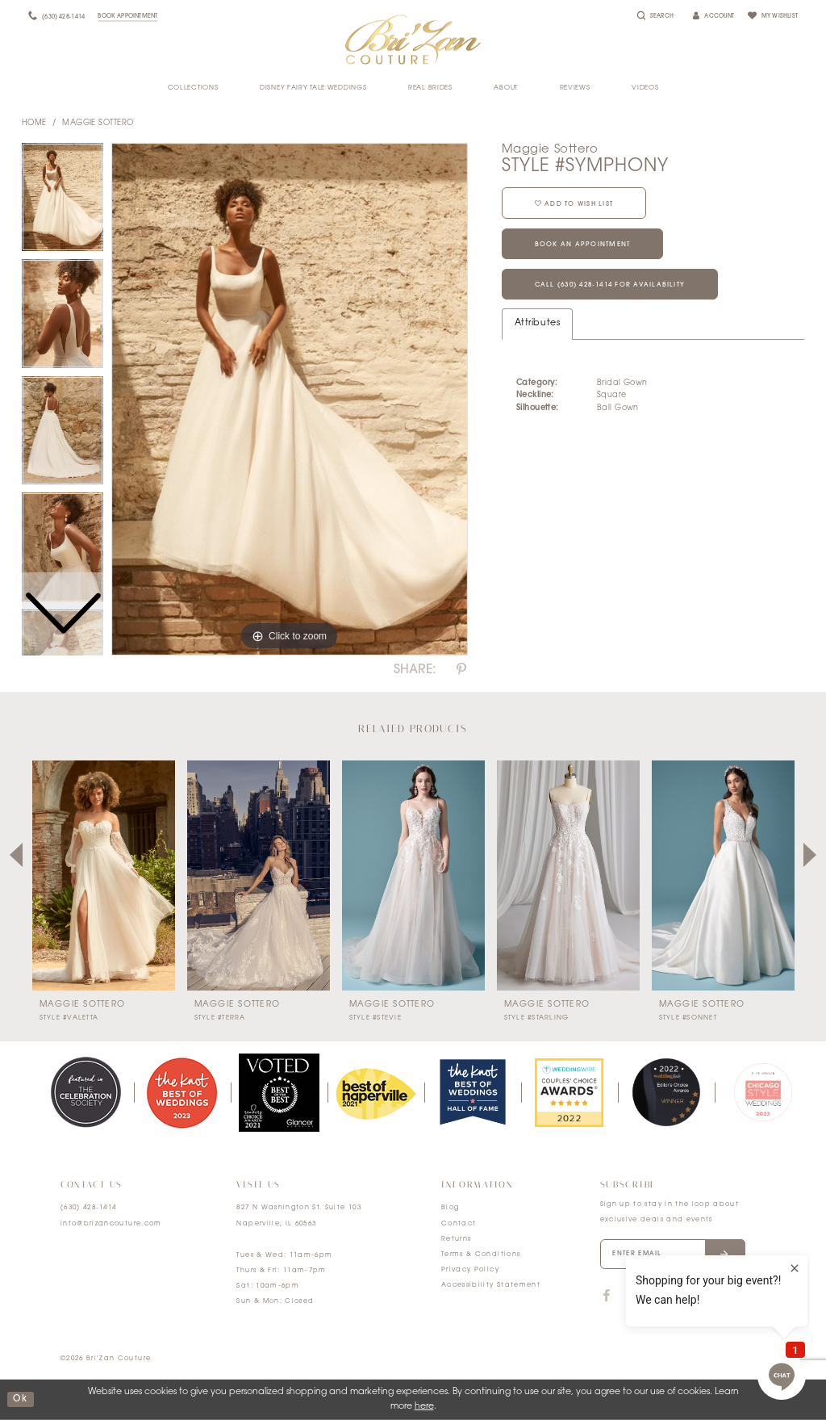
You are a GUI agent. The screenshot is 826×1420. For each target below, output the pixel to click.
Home (34, 123)
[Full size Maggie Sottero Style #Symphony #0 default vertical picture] (289, 400)
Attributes (537, 323)
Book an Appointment (583, 244)
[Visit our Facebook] (606, 1296)
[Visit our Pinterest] (700, 1296)
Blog (450, 1207)
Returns (456, 1239)
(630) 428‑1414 (88, 1207)
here (424, 1406)
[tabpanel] (289, 400)
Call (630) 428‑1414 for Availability (610, 285)
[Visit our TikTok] (637, 1297)
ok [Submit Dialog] (20, 1399)
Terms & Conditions (480, 1254)
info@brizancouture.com (111, 1224)
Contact (458, 1224)
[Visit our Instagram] (667, 1296)
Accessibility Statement (490, 1285)
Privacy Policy (470, 1270)
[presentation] (103, 875)
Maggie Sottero (97, 123)
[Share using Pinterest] (461, 670)
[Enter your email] (672, 1254)
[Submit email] (725, 1254)
